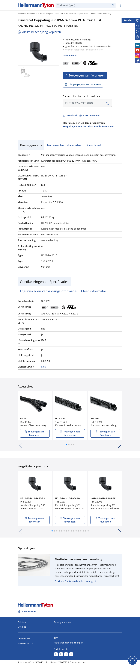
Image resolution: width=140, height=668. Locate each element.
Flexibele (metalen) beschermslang (74, 581)
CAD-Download (91, 115)
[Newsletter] (137, 26)
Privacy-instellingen (78, 662)
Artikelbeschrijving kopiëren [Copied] (39, 32)
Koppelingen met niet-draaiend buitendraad (88, 126)
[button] (66, 444)
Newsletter (24, 643)
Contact (22, 638)
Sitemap (22, 626)
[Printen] (137, 31)
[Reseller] (137, 20)
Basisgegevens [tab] (31, 145)
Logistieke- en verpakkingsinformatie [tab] (48, 291)
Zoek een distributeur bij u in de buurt (82, 96)
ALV (56, 638)
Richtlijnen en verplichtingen (68, 642)
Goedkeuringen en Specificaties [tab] (44, 281)
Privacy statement (63, 622)
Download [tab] (93, 145)
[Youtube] (137, 50)
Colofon (22, 622)
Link (43, 366)
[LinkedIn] (137, 45)
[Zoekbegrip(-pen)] (86, 5)
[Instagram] (137, 55)
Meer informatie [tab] (93, 291)
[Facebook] (137, 60)
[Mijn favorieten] (137, 37)
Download (71, 115)
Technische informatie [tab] (64, 145)
